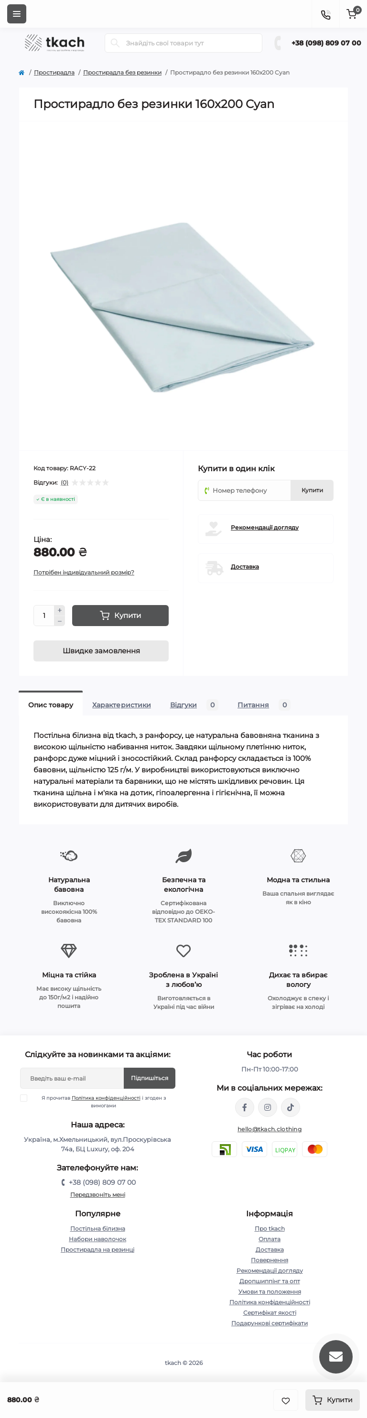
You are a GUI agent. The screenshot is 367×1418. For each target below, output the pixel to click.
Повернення (269, 1260)
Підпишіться (149, 1078)
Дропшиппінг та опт (269, 1281)
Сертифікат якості (269, 1312)
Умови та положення (269, 1291)
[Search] (115, 43)
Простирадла (54, 72)
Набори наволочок (97, 1239)
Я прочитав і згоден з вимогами (99, 1101)
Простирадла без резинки (122, 72)
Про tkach (270, 1228)
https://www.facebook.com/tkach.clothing (244, 1107)
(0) (64, 482)
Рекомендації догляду (265, 527)
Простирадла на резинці (97, 1249)
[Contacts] (325, 14)
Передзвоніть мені (97, 1194)
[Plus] (59, 610)
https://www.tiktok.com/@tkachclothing (290, 1107)
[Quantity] (43, 615)
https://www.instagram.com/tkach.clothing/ (267, 1107)
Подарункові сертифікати (269, 1323)
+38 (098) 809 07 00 (326, 43)
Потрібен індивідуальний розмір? (83, 572)
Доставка (245, 566)
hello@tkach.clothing (269, 1129)
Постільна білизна (97, 1228)
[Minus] (59, 621)
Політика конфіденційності (106, 1098)
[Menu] (16, 13)
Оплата (270, 1239)
